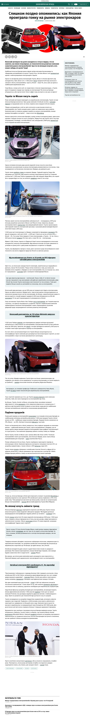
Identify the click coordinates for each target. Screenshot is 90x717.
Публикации (17, 8)
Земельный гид (69, 8)
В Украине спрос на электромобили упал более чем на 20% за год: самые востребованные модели (27, 712)
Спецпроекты (54, 8)
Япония (27, 668)
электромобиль (10, 668)
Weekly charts (78, 8)
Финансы (47, 8)
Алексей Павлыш (39, 20)
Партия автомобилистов (72, 95)
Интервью (61, 8)
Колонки (23, 8)
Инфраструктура (31, 8)
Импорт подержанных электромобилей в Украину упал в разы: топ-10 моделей (29, 700)
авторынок (34, 668)
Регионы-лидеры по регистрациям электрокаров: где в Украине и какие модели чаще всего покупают (74, 90)
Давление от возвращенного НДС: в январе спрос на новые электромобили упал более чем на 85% (31, 706)
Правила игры (40, 8)
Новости (10, 8)
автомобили (19, 668)
